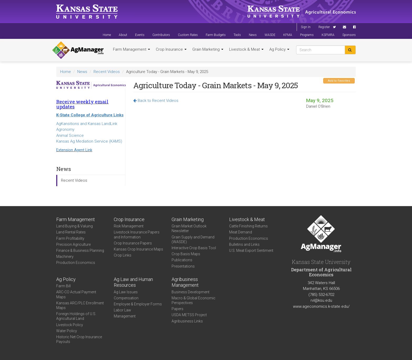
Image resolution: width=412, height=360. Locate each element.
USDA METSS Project (189, 315)
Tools (237, 35)
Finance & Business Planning (80, 250)
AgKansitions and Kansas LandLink (86, 123)
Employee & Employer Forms (138, 304)
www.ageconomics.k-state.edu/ (321, 306)
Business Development (190, 292)
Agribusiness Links (187, 321)
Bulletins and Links (244, 244)
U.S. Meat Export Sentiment (251, 250)
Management (125, 316)
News (253, 35)
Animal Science (70, 135)
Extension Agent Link (74, 150)
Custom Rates (188, 35)
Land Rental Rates (71, 232)
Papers (177, 309)
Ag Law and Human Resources (133, 282)
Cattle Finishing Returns (248, 226)
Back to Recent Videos (155, 100)
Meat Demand (240, 232)
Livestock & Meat (246, 49)
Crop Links (122, 255)
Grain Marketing (207, 49)
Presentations (183, 266)
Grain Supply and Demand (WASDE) (193, 239)
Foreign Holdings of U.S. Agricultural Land (76, 316)
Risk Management (128, 226)
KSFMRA (328, 35)
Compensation (126, 298)
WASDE (270, 35)
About (123, 35)
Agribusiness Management (185, 282)
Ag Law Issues (126, 292)
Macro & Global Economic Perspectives (193, 300)
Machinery (65, 256)
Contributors (161, 35)
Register (324, 27)
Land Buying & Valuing (74, 226)
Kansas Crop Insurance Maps (138, 249)
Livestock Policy (69, 325)
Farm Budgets (216, 35)
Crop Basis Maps (186, 254)
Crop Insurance (171, 49)
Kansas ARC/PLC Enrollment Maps (80, 305)
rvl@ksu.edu (321, 300)
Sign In (306, 27)
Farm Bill (63, 286)
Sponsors (349, 35)
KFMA (287, 35)
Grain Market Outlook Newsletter (189, 228)
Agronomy (65, 129)
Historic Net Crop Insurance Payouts (79, 339)
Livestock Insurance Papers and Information (136, 234)
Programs (307, 35)
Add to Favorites (339, 80)
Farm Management (131, 49)
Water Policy (66, 331)
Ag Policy (279, 49)
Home (107, 35)
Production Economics (75, 262)
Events (140, 35)
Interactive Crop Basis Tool (194, 248)
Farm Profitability (70, 238)
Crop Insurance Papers (133, 243)
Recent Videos (107, 71)
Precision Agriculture (73, 244)
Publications (182, 260)
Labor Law (122, 310)
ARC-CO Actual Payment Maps (76, 294)
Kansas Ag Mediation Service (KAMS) (89, 141)
